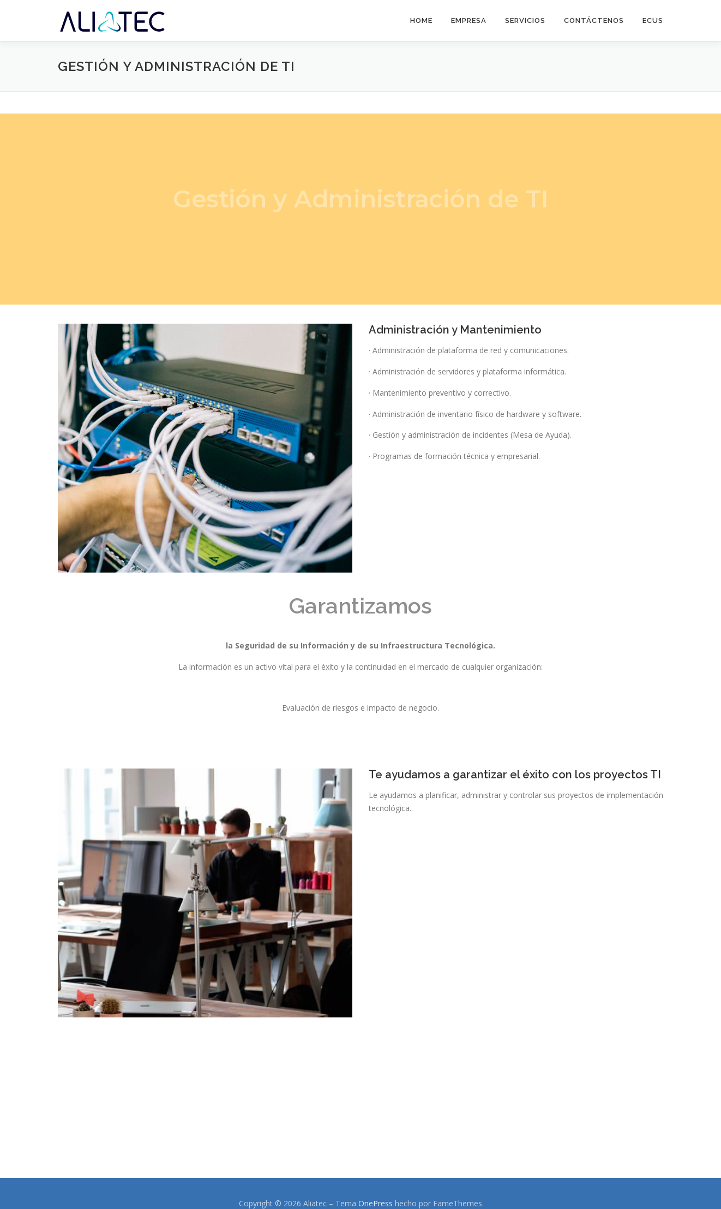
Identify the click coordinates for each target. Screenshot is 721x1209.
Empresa (468, 20)
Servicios (525, 20)
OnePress (375, 1203)
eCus (652, 20)
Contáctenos (594, 20)
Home (421, 20)
